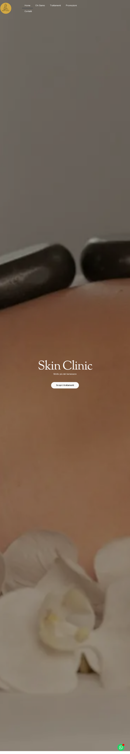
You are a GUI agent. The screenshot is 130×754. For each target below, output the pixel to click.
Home (27, 5)
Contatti (28, 11)
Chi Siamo (40, 5)
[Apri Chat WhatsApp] (120, 747)
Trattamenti (55, 5)
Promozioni (71, 5)
